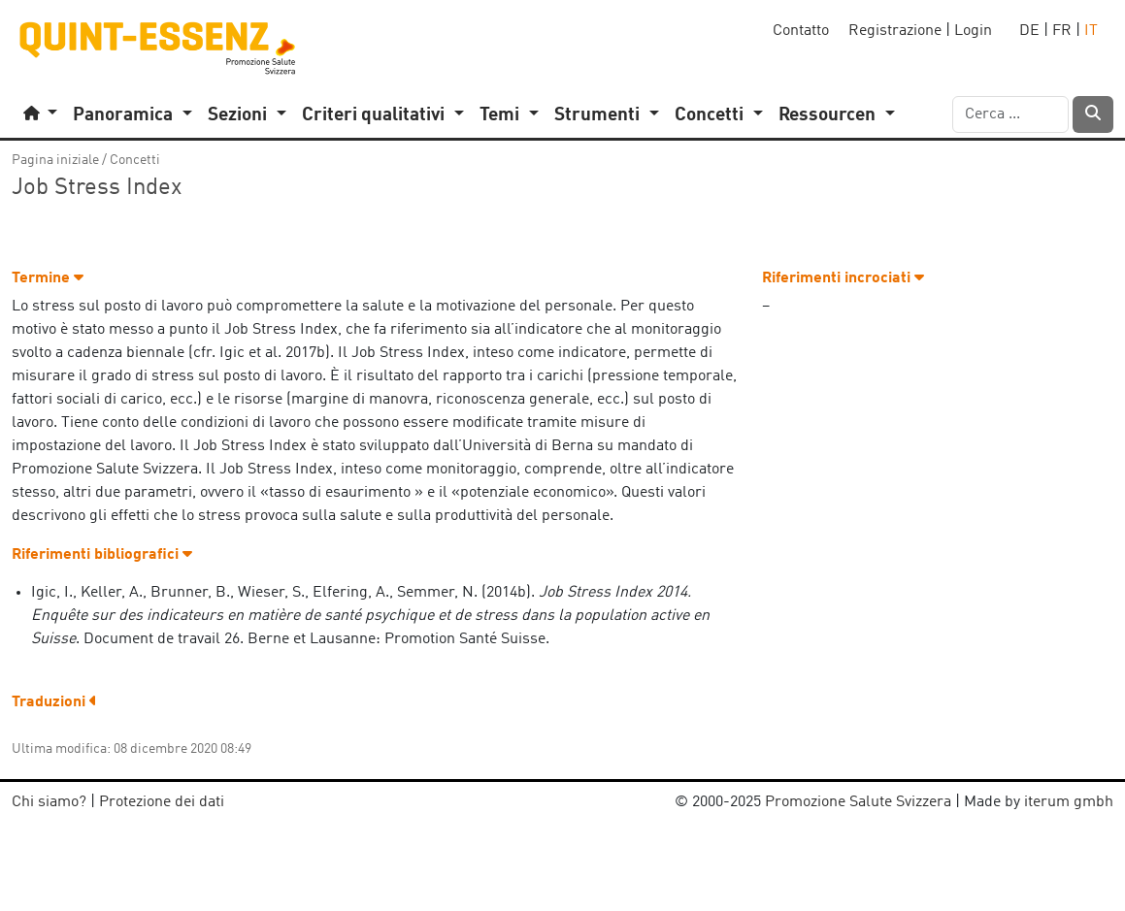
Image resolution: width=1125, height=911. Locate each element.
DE (1029, 31)
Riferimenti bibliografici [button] (102, 555)
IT (1091, 31)
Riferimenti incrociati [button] (843, 278)
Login (973, 31)
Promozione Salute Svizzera (858, 802)
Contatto (801, 31)
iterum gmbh (1068, 802)
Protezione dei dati (161, 802)
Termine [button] (47, 278)
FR (1062, 31)
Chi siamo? (49, 802)
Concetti (135, 160)
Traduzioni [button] (54, 702)
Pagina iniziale (55, 160)
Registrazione (895, 31)
